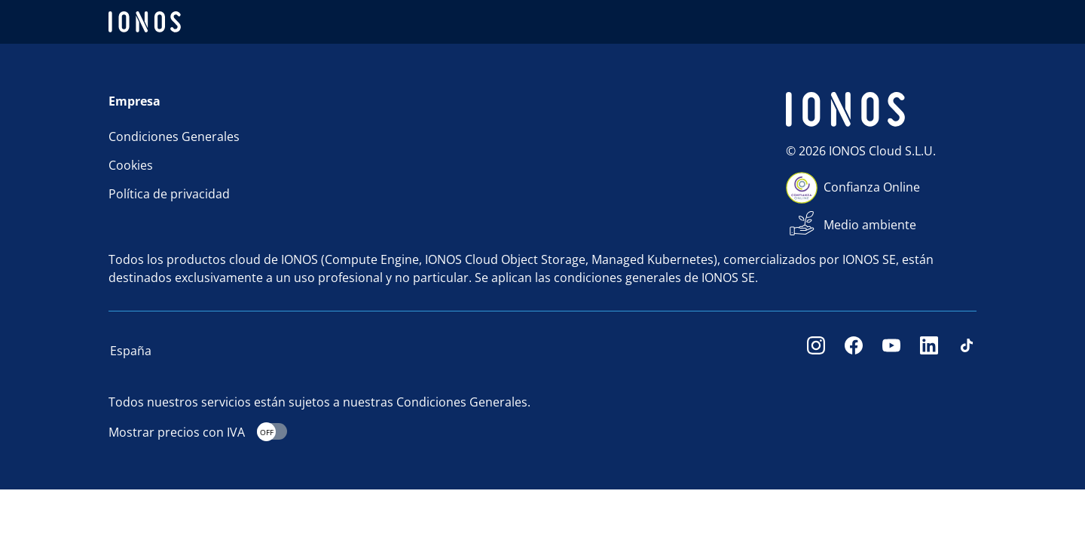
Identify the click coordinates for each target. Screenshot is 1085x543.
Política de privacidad (169, 194)
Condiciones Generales (174, 136)
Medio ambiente (870, 224)
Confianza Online (872, 187)
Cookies (130, 165)
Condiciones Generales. (463, 402)
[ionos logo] (144, 21)
